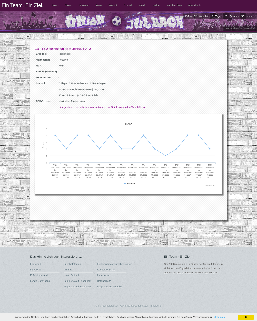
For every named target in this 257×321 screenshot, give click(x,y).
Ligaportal (35, 269)
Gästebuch (194, 5)
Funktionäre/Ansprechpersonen (114, 264)
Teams (69, 5)
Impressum (103, 275)
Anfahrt (68, 269)
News (55, 5)
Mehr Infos (219, 317)
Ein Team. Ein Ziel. (22, 5)
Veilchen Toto (174, 5)
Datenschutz (104, 280)
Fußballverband (39, 275)
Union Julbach (71, 275)
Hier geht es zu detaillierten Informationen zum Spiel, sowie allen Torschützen (102, 107)
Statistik (113, 5)
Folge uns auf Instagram (77, 286)
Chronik (128, 5)
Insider (156, 5)
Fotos (99, 5)
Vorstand (84, 5)
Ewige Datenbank (40, 280)
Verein (142, 5)
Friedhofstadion (72, 264)
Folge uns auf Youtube (109, 286)
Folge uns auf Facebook (77, 280)
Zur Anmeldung (152, 305)
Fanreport (35, 264)
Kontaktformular (106, 269)
